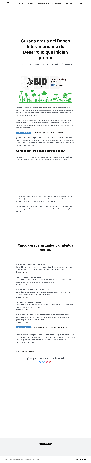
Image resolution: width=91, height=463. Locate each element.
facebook (77, 459)
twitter (82, 459)
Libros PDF (30, 3)
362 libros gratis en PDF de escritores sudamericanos (49, 327)
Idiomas (21, 3)
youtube (85, 459)
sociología (31, 352)
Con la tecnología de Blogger (32, 459)
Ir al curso (25, 272)
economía (24, 352)
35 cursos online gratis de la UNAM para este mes (48, 133)
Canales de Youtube (43, 3)
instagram (80, 459)
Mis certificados (57, 3)
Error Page (68, 3)
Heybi (22, 459)
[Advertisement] (31, 23)
